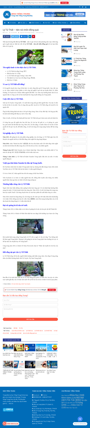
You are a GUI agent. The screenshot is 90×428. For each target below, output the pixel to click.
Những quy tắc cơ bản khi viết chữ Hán (40, 372)
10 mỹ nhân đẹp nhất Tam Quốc (20, 284)
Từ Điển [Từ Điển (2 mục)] (69, 405)
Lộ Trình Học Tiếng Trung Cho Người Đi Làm (80, 60)
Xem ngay (64, 3)
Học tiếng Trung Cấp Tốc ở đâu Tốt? (51, 372)
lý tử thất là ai (29, 330)
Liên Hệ (10, 7)
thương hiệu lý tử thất (15, 333)
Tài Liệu (21, 23)
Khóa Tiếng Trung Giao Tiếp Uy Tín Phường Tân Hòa (79, 86)
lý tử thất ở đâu (48, 330)
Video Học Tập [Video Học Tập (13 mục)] (71, 407)
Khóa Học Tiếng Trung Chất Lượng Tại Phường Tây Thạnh (79, 73)
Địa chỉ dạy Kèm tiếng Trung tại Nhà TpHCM (80, 36)
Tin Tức (46, 23)
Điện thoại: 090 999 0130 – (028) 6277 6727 (36, 7)
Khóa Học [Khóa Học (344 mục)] (77, 394)
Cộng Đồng (75, 23)
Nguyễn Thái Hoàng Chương (27, 32)
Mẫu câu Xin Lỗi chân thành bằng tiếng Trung (18, 355)
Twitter (45, 395)
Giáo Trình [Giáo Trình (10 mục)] (65, 395)
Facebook (36, 395)
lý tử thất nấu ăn (39, 330)
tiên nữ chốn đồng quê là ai (30, 333)
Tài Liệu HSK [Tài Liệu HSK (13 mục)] (70, 403)
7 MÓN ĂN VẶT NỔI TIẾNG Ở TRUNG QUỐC (8, 372)
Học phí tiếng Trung (19, 7)
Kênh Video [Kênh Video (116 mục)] (68, 397)
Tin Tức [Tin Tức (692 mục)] (74, 400)
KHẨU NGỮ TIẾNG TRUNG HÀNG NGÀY (29, 355)
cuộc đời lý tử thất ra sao (18, 330)
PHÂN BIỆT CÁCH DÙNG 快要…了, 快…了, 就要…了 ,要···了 (52, 355)
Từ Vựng (12, 23)
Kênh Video (34, 23)
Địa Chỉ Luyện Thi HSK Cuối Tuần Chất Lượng (80, 48)
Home (5, 7)
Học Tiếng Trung (59, 23)
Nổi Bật (15, 328)
